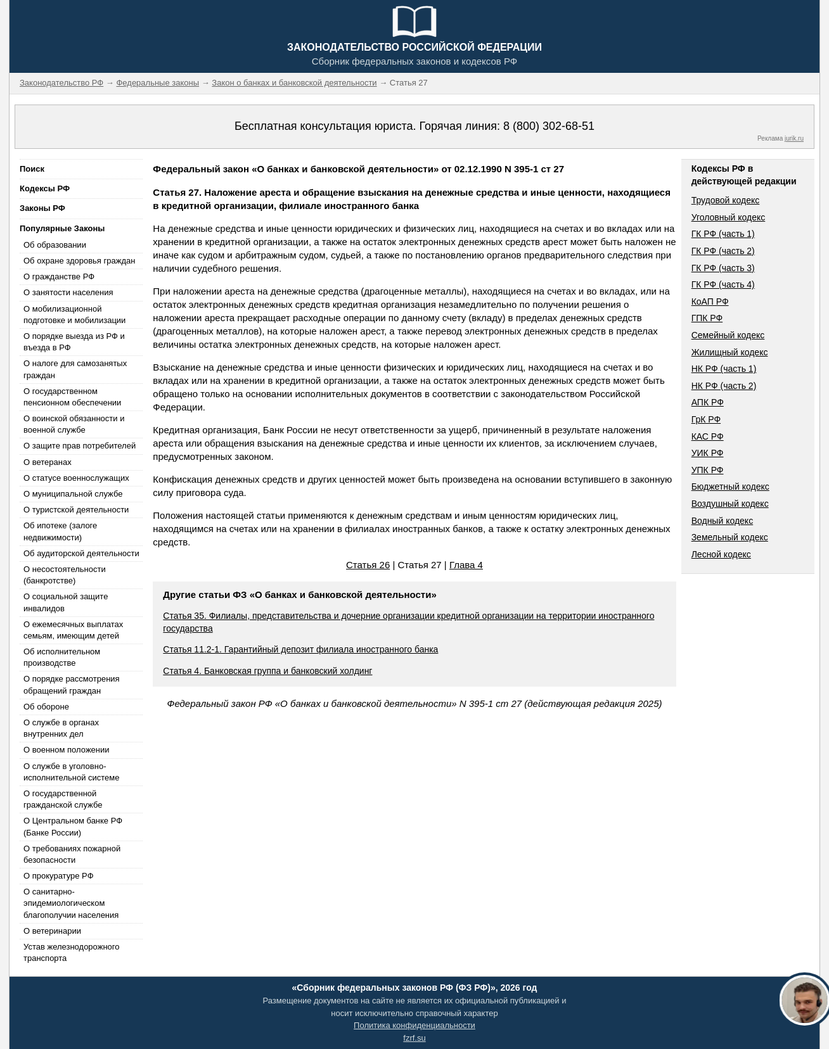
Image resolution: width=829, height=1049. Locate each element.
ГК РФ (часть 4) (723, 284)
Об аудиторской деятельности (81, 553)
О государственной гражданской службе (62, 799)
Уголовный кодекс (728, 217)
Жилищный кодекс (729, 352)
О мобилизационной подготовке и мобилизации (74, 314)
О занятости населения (68, 292)
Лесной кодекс (721, 554)
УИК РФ (707, 453)
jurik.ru (794, 138)
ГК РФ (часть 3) (723, 268)
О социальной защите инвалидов (65, 602)
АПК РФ (707, 402)
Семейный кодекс (728, 335)
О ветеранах (47, 462)
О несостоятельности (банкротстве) (64, 574)
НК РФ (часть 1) (724, 369)
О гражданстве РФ (58, 276)
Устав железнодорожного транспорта (71, 952)
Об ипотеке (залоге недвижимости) (60, 531)
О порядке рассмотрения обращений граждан (71, 684)
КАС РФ (707, 436)
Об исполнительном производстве (61, 657)
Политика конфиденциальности (414, 1025)
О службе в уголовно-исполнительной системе (71, 771)
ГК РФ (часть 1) (723, 234)
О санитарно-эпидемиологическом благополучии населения (71, 903)
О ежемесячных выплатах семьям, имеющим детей (73, 630)
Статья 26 (368, 564)
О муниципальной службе (72, 494)
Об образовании (54, 245)
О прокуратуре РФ (58, 876)
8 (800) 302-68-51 (548, 126)
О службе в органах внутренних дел (61, 728)
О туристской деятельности (76, 509)
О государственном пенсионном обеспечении (72, 396)
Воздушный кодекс (730, 504)
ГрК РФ (706, 419)
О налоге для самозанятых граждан (75, 369)
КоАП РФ (710, 301)
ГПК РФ (707, 318)
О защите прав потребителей (79, 445)
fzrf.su (414, 1038)
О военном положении (66, 749)
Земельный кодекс (729, 537)
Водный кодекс (722, 521)
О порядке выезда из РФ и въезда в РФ (74, 341)
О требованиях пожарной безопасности (71, 854)
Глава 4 (466, 564)
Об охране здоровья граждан (79, 260)
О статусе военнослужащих (76, 478)
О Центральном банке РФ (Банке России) (72, 826)
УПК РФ (707, 470)
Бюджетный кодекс (730, 486)
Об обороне (46, 706)
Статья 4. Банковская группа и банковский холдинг (267, 671)
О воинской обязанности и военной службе (73, 424)
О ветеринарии (52, 931)
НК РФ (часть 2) (724, 386)
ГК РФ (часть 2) (723, 251)
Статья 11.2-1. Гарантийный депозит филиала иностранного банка (300, 649)
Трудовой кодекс (725, 200)
